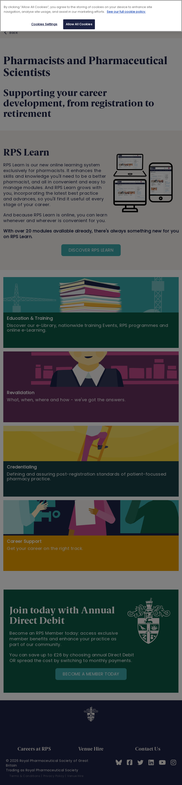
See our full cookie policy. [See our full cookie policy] (126, 11)
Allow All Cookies (79, 24)
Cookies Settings (44, 24)
